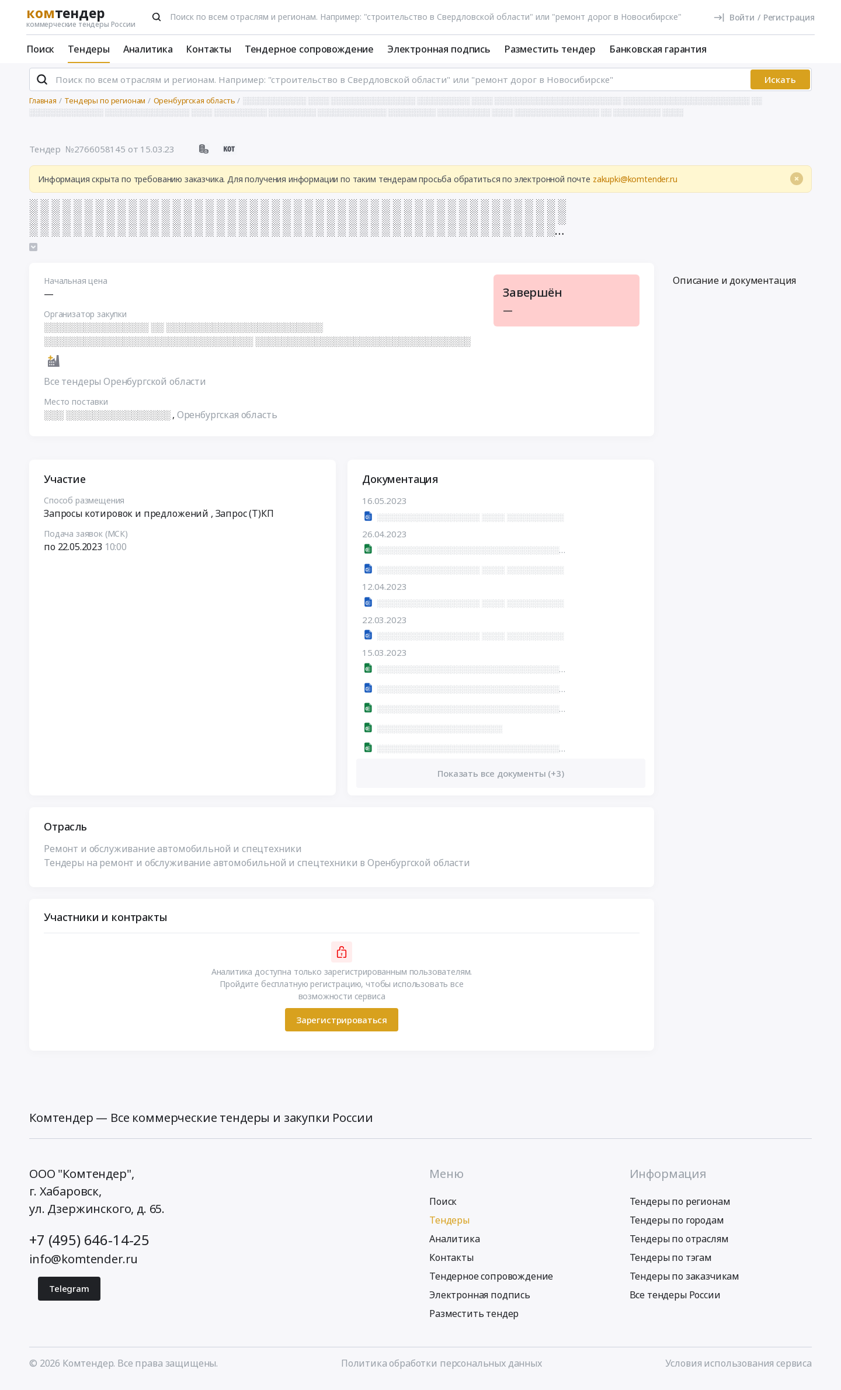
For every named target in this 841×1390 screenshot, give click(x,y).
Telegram (69, 1293)
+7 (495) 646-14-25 (89, 1245)
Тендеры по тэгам (671, 1262)
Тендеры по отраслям (679, 1244)
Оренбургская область (227, 419)
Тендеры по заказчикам (685, 1281)
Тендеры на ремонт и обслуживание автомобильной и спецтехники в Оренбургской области (257, 867)
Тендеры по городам (677, 1225)
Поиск (40, 49)
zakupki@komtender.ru (635, 184)
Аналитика (148, 49)
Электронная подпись (439, 49)
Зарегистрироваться (341, 1025)
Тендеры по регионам (680, 1206)
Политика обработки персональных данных (441, 1368)
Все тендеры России (675, 1300)
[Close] (796, 184)
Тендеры (89, 49)
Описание (734, 285)
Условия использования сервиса (738, 1368)
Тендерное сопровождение (309, 49)
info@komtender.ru (83, 1264)
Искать (780, 85)
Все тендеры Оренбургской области (125, 386)
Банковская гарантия (658, 49)
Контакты (208, 49)
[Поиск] (156, 17)
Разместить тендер (550, 49)
